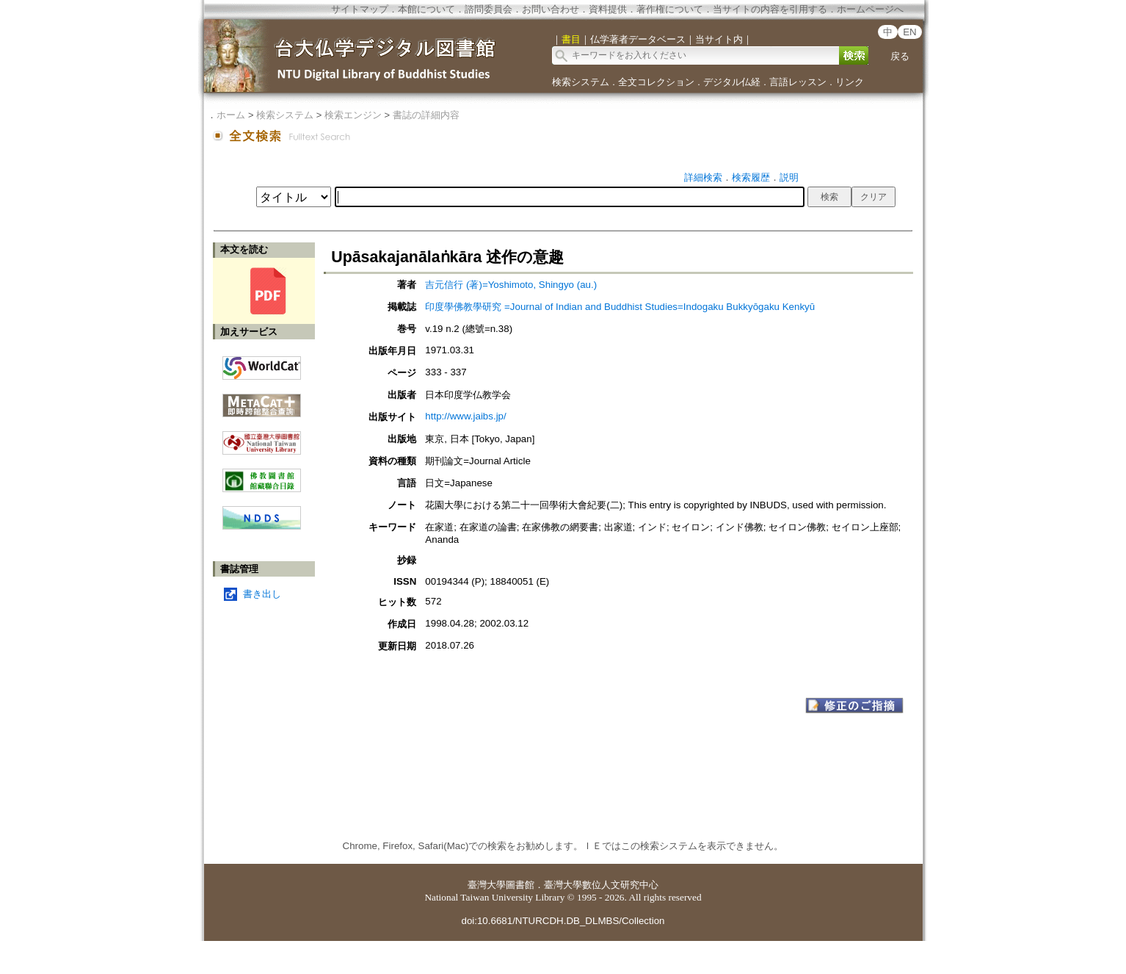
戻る (899, 56)
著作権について (669, 9)
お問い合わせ (550, 9)
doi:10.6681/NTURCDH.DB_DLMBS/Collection (562, 920)
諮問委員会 (488, 9)
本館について (426, 9)
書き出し (262, 593)
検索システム (580, 81)
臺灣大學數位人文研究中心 (601, 884)
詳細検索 (703, 177)
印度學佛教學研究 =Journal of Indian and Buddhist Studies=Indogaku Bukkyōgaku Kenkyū (620, 306)
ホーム (231, 114)
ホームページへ (870, 9)
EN (910, 31)
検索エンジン (353, 114)
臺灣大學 (487, 884)
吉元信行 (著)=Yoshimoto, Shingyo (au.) (511, 284)
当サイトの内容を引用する (770, 9)
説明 (789, 177)
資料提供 (608, 9)
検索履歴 (751, 177)
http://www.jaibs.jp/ (465, 416)
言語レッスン (798, 81)
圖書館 (520, 884)
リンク (849, 81)
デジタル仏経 (731, 81)
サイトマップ (359, 9)
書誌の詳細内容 (426, 114)
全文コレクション (656, 81)
